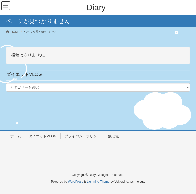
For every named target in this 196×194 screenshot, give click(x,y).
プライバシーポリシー (82, 136)
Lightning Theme (98, 181)
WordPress (75, 181)
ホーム (15, 136)
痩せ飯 (113, 136)
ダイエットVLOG (43, 136)
